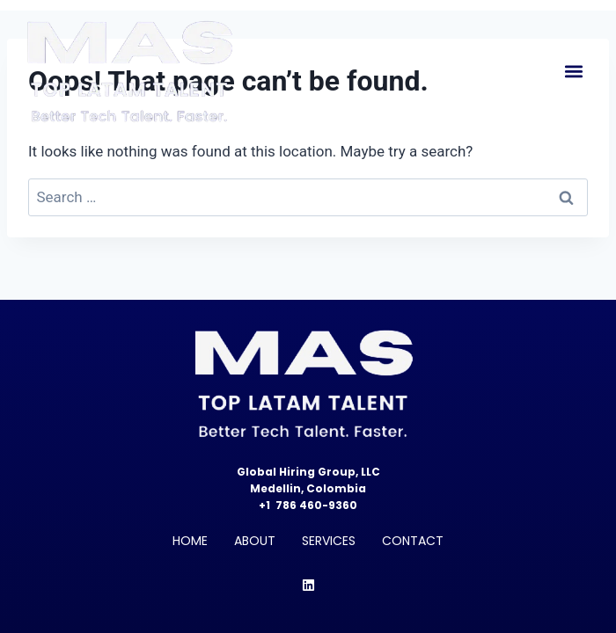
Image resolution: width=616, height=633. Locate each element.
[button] (573, 71)
